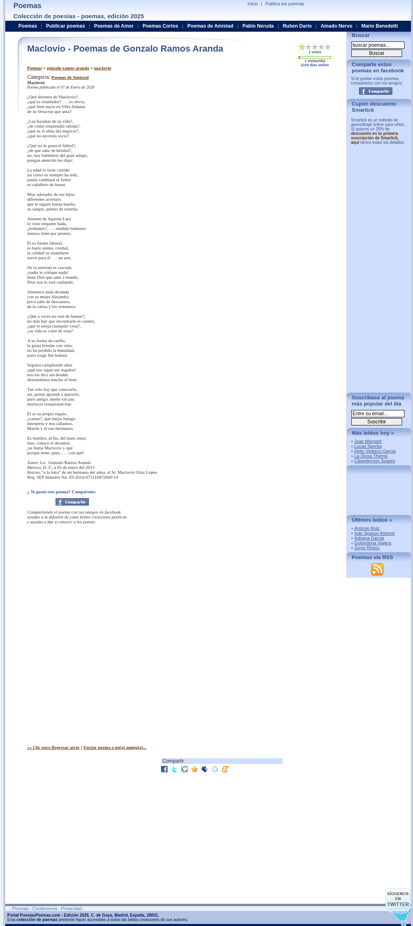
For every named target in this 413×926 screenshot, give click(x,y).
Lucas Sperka (367, 446)
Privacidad (71, 908)
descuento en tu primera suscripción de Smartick (374, 135)
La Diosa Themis (370, 455)
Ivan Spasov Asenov (374, 533)
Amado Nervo (336, 26)
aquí (355, 142)
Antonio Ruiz (366, 528)
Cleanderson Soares (374, 460)
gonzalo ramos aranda (68, 67)
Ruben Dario (297, 26)
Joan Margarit (367, 441)
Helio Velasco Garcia (375, 451)
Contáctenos (44, 908)
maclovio (102, 67)
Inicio (252, 3)
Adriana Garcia (369, 538)
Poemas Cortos (160, 26)
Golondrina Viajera (372, 542)
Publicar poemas (65, 26)
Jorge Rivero (366, 547)
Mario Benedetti (379, 26)
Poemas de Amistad (70, 77)
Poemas (34, 67)
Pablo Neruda (257, 26)
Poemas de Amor (114, 26)
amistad (45, 267)
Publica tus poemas (284, 3)
